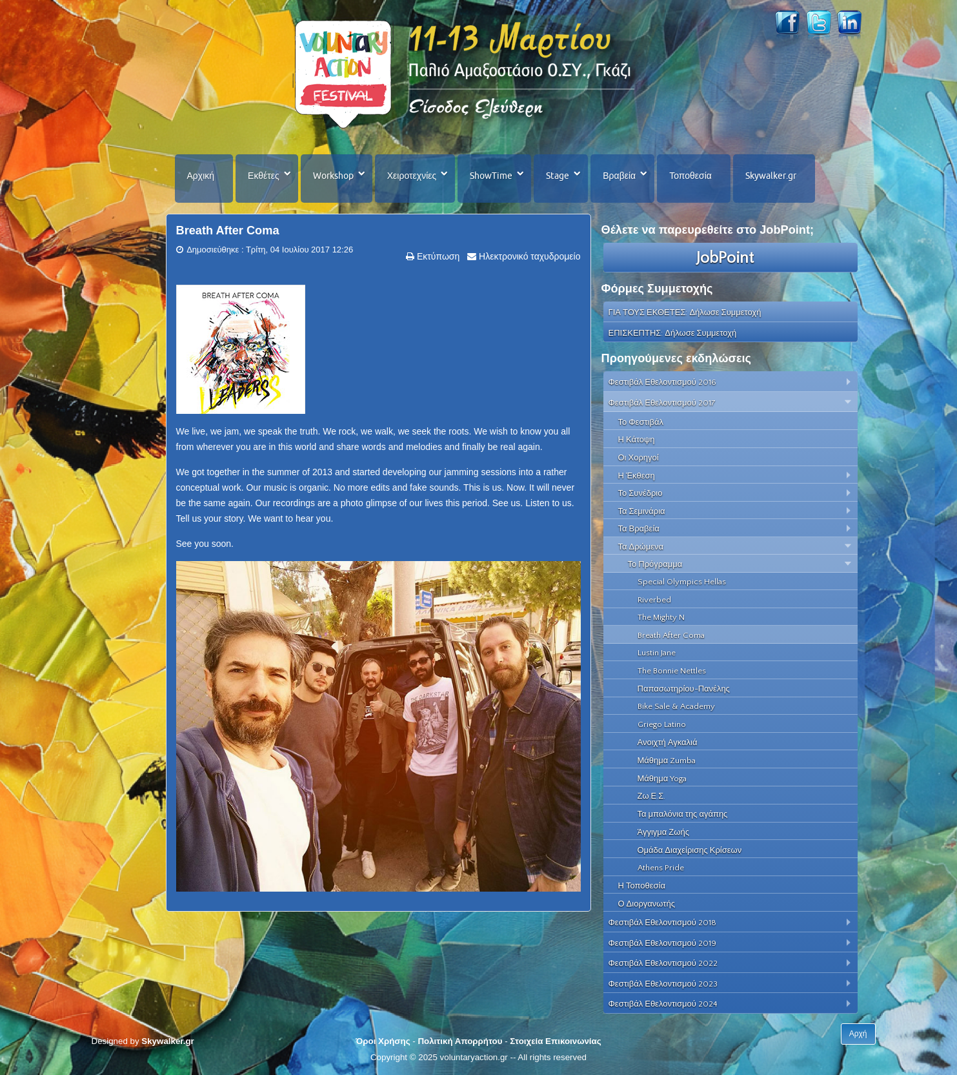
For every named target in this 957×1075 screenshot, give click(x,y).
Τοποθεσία (690, 175)
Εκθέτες (263, 175)
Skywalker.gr (770, 175)
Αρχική (201, 175)
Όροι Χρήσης (383, 1041)
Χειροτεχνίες (411, 175)
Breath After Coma (227, 230)
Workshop (333, 175)
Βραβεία (619, 175)
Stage (557, 175)
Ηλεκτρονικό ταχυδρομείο (528, 256)
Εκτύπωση (436, 256)
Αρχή (858, 1033)
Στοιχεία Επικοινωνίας (555, 1041)
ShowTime (491, 175)
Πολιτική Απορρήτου (460, 1041)
